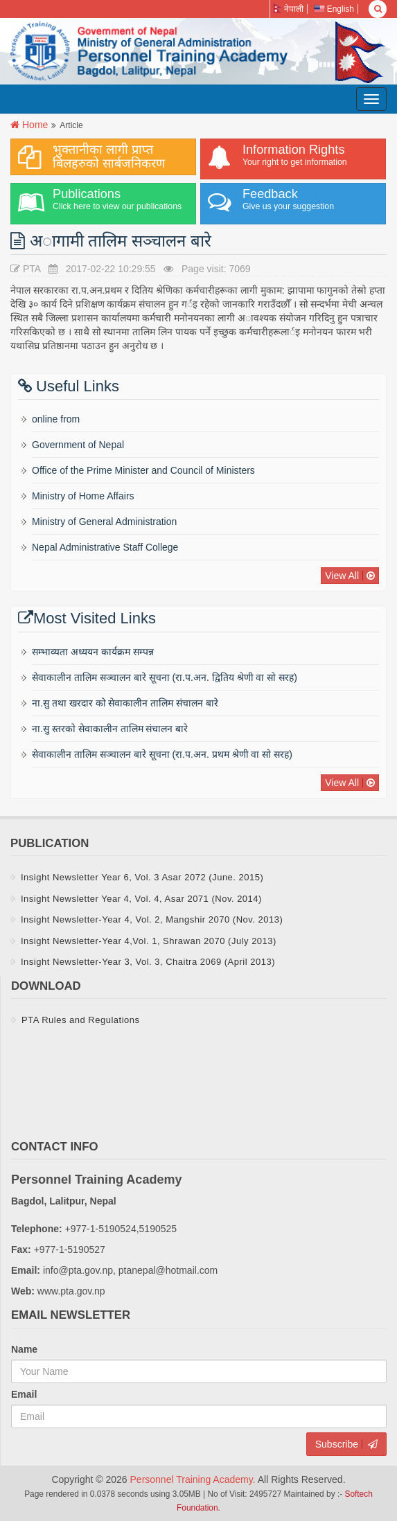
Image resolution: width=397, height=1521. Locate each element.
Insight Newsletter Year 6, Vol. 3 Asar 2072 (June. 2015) (142, 877)
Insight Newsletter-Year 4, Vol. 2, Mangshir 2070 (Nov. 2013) (152, 919)
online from (56, 419)
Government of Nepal (78, 444)
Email (24, 1394)
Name (24, 1349)
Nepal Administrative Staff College (105, 547)
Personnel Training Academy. (194, 1479)
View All (342, 575)
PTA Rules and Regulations (80, 1020)
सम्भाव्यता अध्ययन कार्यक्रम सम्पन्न (93, 651)
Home (35, 124)
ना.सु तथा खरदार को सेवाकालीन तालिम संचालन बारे (125, 703)
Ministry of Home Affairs (83, 495)
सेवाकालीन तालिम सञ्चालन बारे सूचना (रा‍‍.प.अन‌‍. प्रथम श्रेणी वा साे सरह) (162, 754)
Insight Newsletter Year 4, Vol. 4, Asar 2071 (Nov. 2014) (141, 898)
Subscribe (336, 1444)
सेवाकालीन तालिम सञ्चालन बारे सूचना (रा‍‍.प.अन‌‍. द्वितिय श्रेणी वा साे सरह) (164, 677)
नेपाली (288, 9)
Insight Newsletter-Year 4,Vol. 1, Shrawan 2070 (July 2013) (148, 941)
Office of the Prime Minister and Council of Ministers (143, 470)
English (334, 9)
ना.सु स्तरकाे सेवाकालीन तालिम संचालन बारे (110, 728)
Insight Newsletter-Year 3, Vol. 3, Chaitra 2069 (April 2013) (148, 962)
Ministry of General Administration (104, 521)
